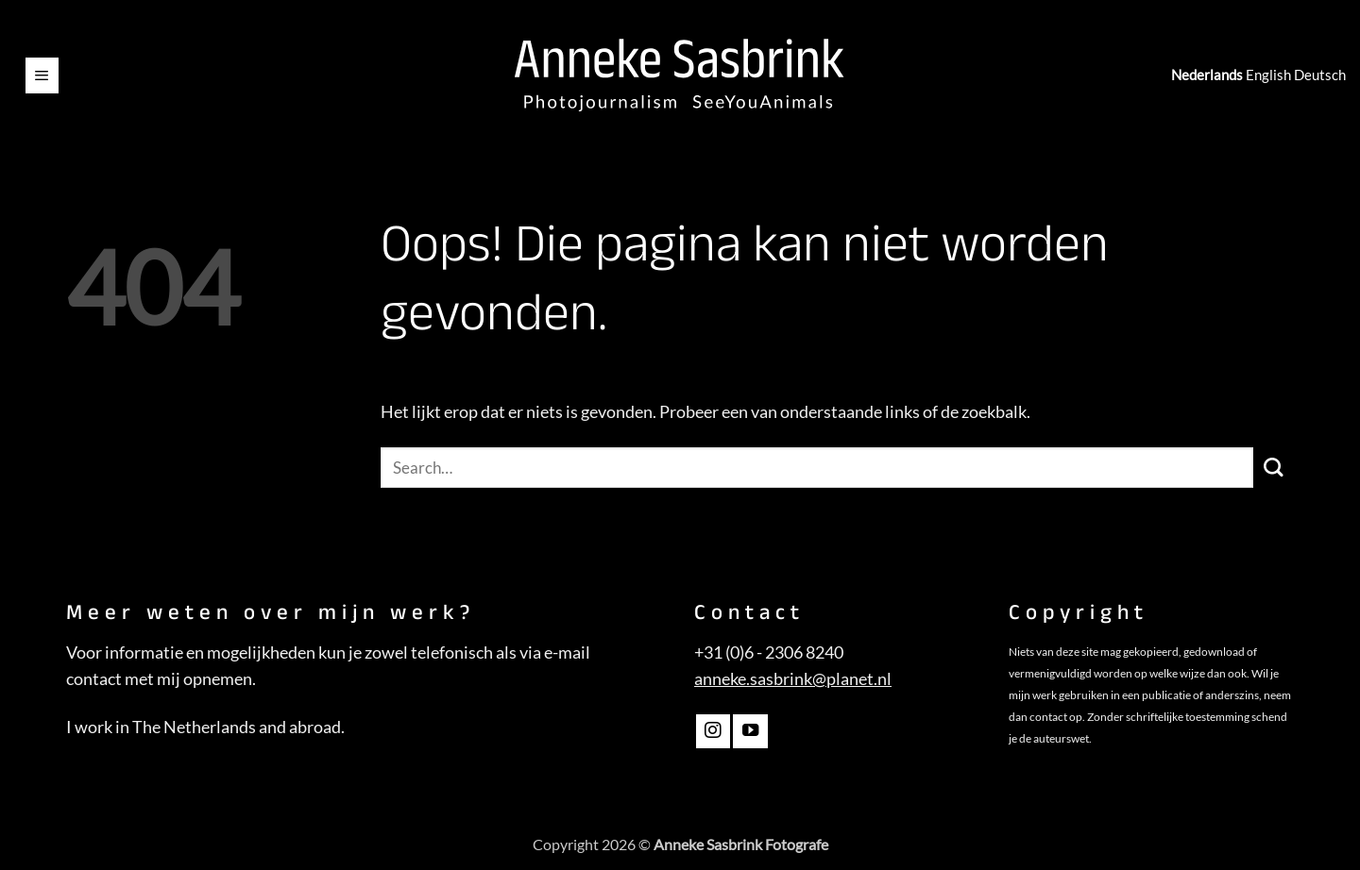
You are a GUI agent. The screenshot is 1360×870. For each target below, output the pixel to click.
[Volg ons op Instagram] (713, 731)
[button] (42, 75)
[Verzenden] (1273, 467)
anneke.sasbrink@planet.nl (793, 679)
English (1268, 74)
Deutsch (1320, 74)
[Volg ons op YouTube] (750, 731)
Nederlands (1207, 74)
